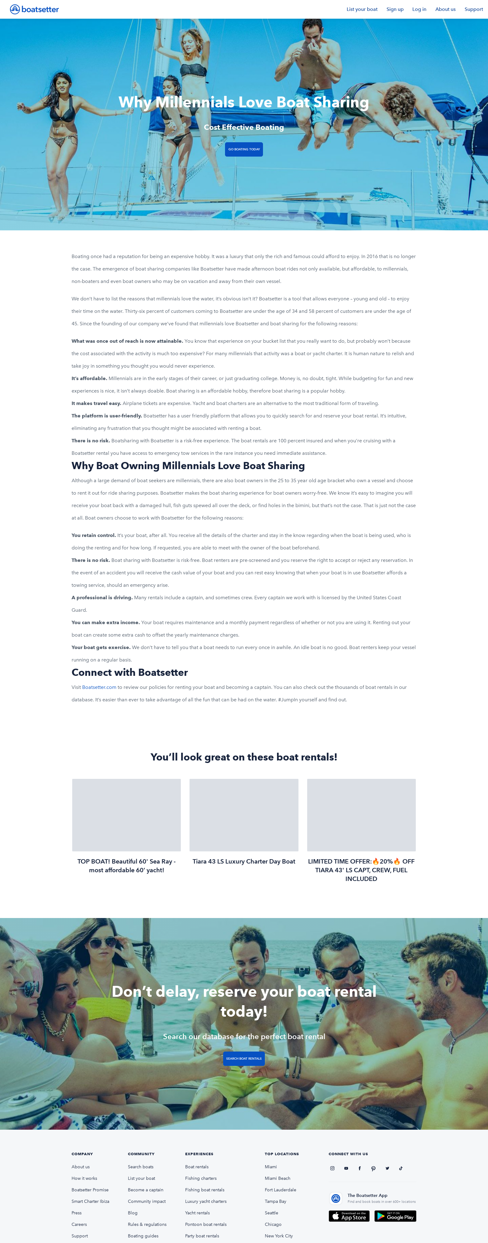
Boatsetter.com (99, 687)
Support (474, 9)
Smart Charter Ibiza (90, 1201)
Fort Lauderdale (280, 1190)
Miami (271, 1167)
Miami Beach (277, 1178)
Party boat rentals (202, 1236)
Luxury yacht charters (206, 1201)
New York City (279, 1236)
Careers (79, 1224)
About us (445, 9)
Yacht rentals (197, 1213)
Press (77, 1213)
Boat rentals (197, 1167)
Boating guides (143, 1236)
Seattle (271, 1213)
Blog (133, 1213)
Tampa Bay (275, 1201)
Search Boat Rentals (244, 1059)
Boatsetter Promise (90, 1190)
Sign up (395, 9)
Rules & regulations (147, 1224)
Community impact (147, 1201)
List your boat (362, 9)
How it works (84, 1178)
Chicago (273, 1224)
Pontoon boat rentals (206, 1224)
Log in (419, 9)
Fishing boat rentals (204, 1190)
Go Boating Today (244, 149)
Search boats (140, 1167)
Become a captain (145, 1190)
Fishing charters (201, 1178)
